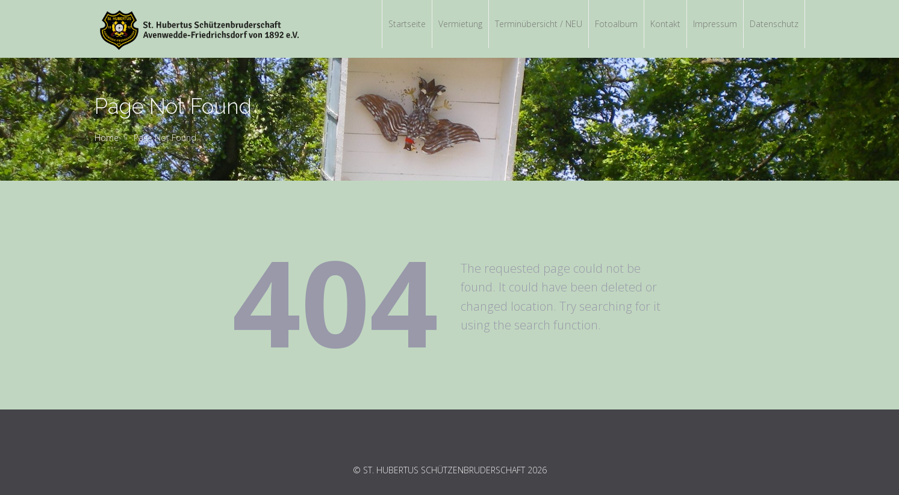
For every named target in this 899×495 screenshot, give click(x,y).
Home (107, 137)
